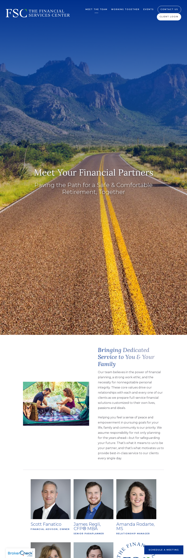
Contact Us (169, 9)
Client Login (169, 17)
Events (148, 9)
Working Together (125, 9)
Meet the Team (96, 9)
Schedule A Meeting (164, 550)
